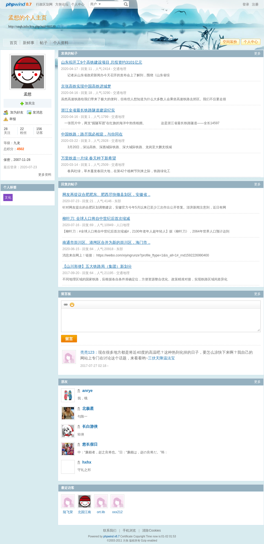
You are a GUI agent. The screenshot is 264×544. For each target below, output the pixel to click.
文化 (8, 197)
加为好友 (16, 112)
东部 (117, 201)
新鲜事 (28, 42)
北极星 (88, 408)
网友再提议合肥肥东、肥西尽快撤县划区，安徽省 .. (106, 194)
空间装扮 (230, 42)
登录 (246, 4)
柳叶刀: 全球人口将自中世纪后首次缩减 (96, 218)
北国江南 (84, 512)
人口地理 (123, 225)
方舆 (125, 540)
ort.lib (101, 512)
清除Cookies (151, 530)
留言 (69, 339)
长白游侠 (90, 426)
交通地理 (119, 69)
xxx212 (117, 512)
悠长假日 (90, 444)
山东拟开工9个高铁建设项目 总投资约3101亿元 (101, 62)
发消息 (38, 112)
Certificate (126, 536)
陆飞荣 (68, 512)
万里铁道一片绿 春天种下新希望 (88, 158)
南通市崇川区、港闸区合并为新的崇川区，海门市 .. (106, 242)
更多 (257, 53)
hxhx (86, 462)
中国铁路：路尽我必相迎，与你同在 (92, 134)
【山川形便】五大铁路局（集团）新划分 (97, 266)
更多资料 (44, 175)
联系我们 (109, 530)
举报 (12, 119)
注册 (255, 4)
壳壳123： (89, 352)
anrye (87, 390)
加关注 (30, 103)
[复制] (62, 26)
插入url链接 (65, 304)
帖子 (44, 42)
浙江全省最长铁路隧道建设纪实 (88, 110)
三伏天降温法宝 (161, 358)
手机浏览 (129, 530)
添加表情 (71, 304)
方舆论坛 (61, 4)
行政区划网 (44, 4)
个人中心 (77, 4)
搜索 (126, 4)
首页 (13, 42)
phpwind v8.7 (111, 536)
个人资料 (60, 42)
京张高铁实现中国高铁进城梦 (86, 86)
